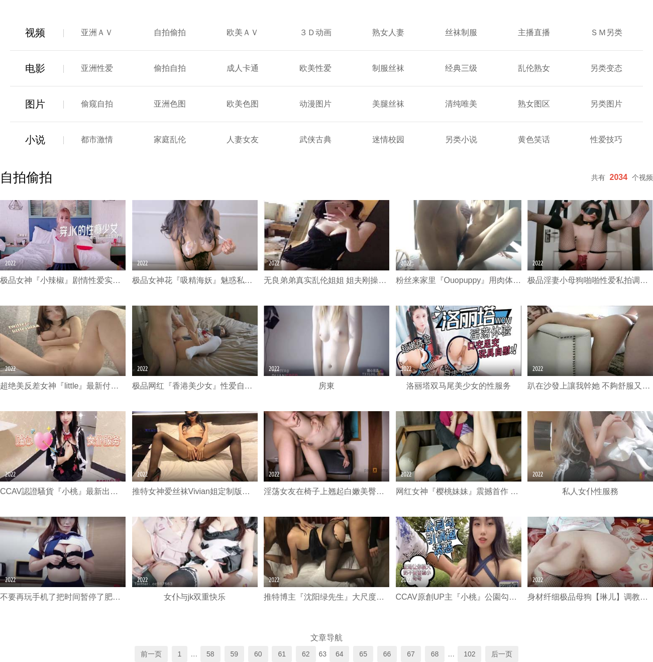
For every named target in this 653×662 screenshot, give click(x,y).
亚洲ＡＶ (97, 32)
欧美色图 (243, 104)
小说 (35, 139)
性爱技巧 (606, 139)
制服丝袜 (388, 68)
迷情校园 (388, 139)
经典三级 (461, 68)
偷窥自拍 (97, 104)
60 (258, 654)
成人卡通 (243, 68)
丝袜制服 (461, 32)
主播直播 (534, 32)
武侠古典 (315, 139)
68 (435, 654)
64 (340, 654)
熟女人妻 (388, 32)
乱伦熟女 (534, 68)
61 (282, 654)
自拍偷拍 (170, 32)
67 (411, 654)
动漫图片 (315, 104)
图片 (35, 104)
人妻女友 (243, 139)
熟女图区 (534, 104)
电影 (35, 68)
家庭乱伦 (170, 139)
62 (306, 654)
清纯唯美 (461, 104)
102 (469, 654)
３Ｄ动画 (315, 32)
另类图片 (606, 104)
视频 (35, 32)
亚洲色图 (170, 104)
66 (387, 654)
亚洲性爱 (97, 68)
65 (363, 654)
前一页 (151, 654)
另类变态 (606, 68)
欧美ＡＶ (243, 32)
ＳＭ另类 (606, 32)
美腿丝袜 (388, 104)
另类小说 (461, 139)
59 (235, 654)
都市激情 (97, 139)
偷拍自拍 (170, 68)
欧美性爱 (315, 68)
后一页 (501, 654)
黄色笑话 (534, 139)
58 (210, 654)
